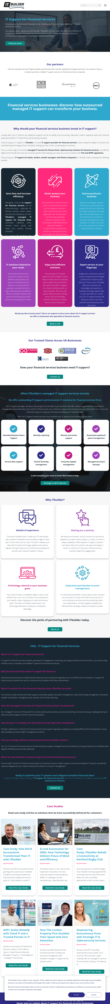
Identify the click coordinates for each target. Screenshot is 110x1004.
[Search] (91, 5)
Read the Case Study (18, 887)
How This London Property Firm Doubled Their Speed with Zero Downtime (54, 935)
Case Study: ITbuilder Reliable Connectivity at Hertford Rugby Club (91, 854)
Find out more (15, 43)
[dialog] (55, 988)
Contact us (55, 376)
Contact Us (55, 788)
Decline (93, 995)
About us (55, 629)
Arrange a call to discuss (55, 483)
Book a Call (55, 323)
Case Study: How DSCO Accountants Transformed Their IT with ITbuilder (17, 854)
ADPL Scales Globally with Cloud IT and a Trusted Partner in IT (16, 933)
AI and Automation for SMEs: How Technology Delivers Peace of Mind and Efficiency (54, 854)
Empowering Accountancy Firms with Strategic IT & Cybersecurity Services (91, 935)
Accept (76, 995)
